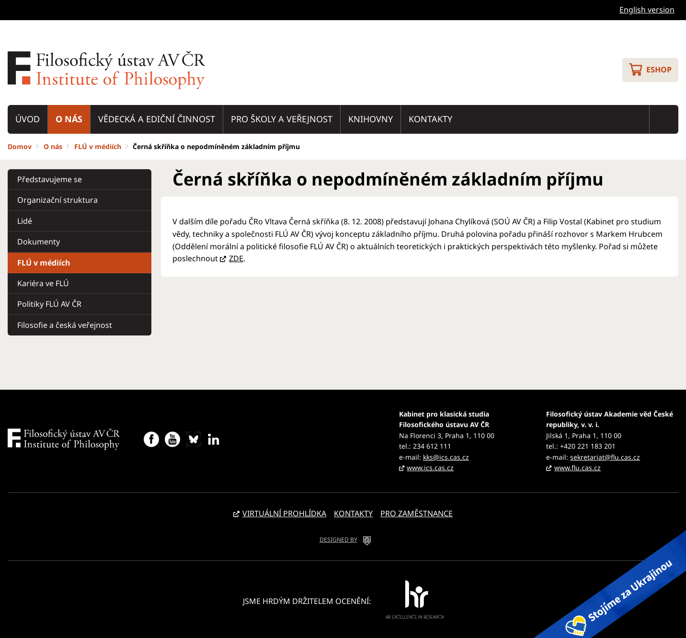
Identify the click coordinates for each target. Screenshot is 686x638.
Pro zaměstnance (416, 513)
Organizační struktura (57, 200)
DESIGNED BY (338, 539)
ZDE (236, 258)
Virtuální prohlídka (284, 513)
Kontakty (430, 119)
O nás (69, 119)
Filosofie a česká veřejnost (64, 325)
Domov (20, 146)
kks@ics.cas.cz (446, 457)
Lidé (24, 221)
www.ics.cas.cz (430, 467)
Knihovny (370, 119)
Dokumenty (38, 241)
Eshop (659, 69)
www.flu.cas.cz (577, 467)
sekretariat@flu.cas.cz (605, 457)
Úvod (27, 119)
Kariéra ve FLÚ (43, 283)
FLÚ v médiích (97, 146)
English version (647, 9)
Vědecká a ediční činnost (156, 119)
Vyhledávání (664, 119)
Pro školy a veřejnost (281, 119)
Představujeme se (49, 179)
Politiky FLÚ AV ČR (49, 304)
